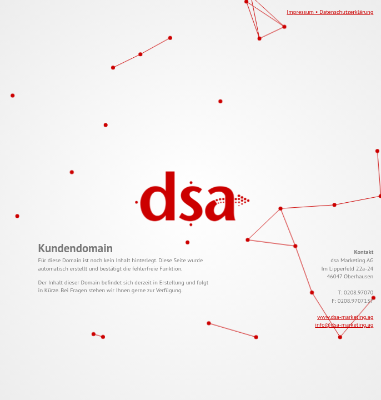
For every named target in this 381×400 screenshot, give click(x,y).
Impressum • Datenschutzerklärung (330, 12)
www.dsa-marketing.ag (345, 317)
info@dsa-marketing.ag (344, 324)
